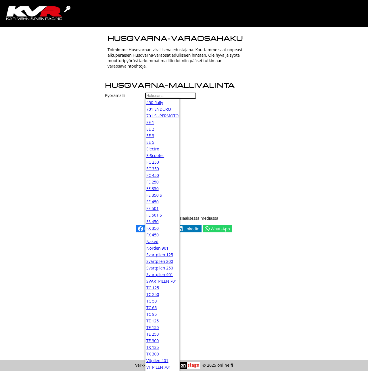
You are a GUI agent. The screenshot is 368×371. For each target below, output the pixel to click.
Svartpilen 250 (159, 268)
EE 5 (150, 142)
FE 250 (152, 182)
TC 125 (152, 287)
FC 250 (152, 162)
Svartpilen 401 (159, 274)
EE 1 (150, 122)
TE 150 (152, 327)
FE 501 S (154, 215)
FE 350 (152, 188)
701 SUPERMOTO (162, 115)
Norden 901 (157, 248)
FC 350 (152, 168)
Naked (152, 241)
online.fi (225, 365)
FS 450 (152, 221)
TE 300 (152, 340)
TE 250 (152, 334)
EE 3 (150, 135)
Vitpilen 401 (157, 360)
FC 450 (152, 175)
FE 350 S (154, 195)
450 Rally (154, 102)
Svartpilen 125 (159, 254)
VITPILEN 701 (158, 367)
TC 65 (151, 307)
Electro (152, 149)
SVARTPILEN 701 (161, 281)
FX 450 (152, 235)
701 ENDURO (158, 109)
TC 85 (151, 314)
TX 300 (152, 354)
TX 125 (152, 347)
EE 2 (150, 129)
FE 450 (152, 201)
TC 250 (152, 294)
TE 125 (152, 321)
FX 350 (152, 228)
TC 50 (151, 301)
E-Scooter (155, 155)
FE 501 (152, 208)
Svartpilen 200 (159, 261)
